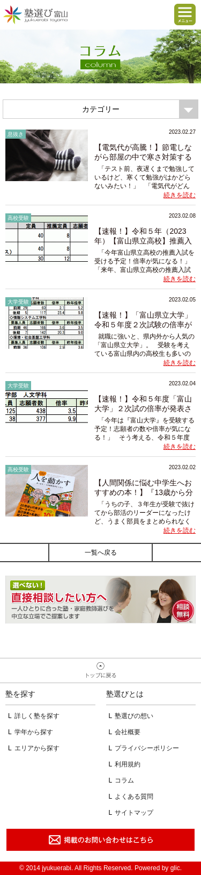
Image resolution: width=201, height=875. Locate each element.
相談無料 (100, 599)
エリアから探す (36, 748)
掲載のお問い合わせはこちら (100, 840)
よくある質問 (134, 796)
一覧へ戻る (101, 552)
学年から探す (33, 732)
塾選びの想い (134, 716)
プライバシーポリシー (147, 748)
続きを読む (179, 195)
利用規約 (127, 764)
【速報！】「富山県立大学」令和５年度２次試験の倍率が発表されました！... (143, 325)
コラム (124, 780)
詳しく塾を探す (36, 716)
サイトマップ (134, 812)
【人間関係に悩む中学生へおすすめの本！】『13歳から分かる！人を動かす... (143, 492)
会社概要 (127, 732)
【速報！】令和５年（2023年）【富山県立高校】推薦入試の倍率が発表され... (143, 241)
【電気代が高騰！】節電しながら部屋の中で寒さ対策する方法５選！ (143, 157)
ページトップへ (100, 670)
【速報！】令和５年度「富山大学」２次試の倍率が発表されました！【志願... (143, 408)
